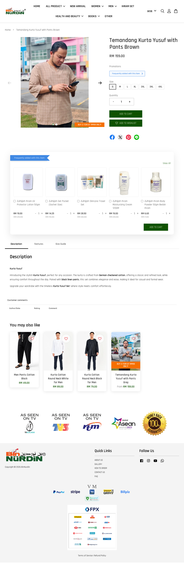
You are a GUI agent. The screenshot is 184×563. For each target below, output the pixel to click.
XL (135, 87)
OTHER (108, 16)
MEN (113, 6)
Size (111, 82)
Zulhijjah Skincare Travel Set (91, 203)
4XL (160, 87)
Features (38, 244)
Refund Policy (100, 556)
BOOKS (94, 16)
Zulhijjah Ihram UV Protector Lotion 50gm (26, 203)
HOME (37, 6)
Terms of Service (85, 556)
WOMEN (97, 6)
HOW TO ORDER (101, 468)
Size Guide (61, 244)
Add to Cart (155, 227)
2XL (143, 87)
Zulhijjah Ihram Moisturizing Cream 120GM (120, 205)
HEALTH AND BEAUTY (69, 16)
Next (100, 83)
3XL (151, 87)
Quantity (113, 95)
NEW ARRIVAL (78, 6)
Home (8, 30)
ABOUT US (99, 460)
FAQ (96, 477)
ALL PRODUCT (55, 6)
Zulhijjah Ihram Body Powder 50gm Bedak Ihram (153, 205)
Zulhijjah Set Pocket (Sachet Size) (57, 203)
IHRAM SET (128, 6)
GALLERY (98, 464)
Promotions (115, 67)
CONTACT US (100, 472)
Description (16, 244)
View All (167, 163)
